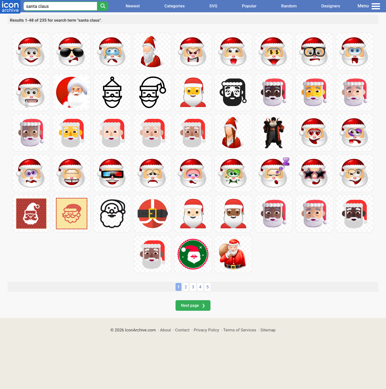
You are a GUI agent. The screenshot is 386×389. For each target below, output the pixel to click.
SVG (213, 5)
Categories (174, 5)
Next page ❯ (193, 305)
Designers (330, 5)
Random (289, 5)
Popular (249, 5)
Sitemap (268, 329)
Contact (182, 329)
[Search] (102, 6)
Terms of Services (239, 329)
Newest (133, 5)
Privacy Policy (206, 329)
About (165, 329)
